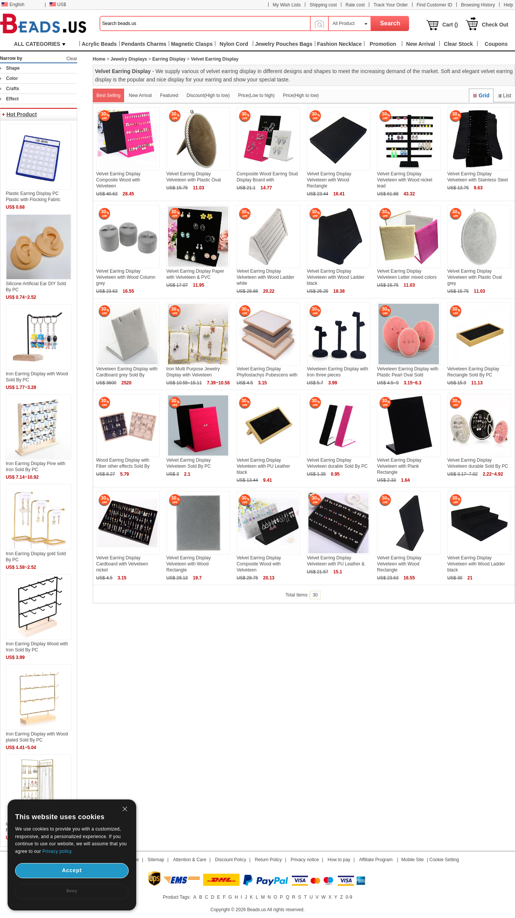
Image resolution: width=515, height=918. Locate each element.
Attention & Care (189, 859)
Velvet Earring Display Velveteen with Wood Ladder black (336, 277)
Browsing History (478, 5)
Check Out (495, 25)
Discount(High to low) (208, 95)
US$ (58, 4)
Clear (71, 58)
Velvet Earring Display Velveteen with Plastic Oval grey (474, 277)
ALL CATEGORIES (39, 44)
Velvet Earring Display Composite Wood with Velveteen (118, 180)
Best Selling (108, 95)
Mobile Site (412, 859)
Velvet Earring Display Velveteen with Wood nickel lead (404, 180)
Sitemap (156, 859)
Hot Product (21, 114)
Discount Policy (230, 859)
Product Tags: (176, 897)
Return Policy (268, 859)
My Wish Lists (287, 5)
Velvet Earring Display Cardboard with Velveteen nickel (122, 564)
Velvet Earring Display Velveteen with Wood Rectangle (329, 180)
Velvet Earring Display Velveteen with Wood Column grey (126, 277)
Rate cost (355, 5)
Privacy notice (305, 859)
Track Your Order (390, 5)
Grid (481, 95)
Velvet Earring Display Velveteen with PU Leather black (263, 466)
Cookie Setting (444, 859)
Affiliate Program (375, 859)
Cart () (450, 25)
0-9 (348, 897)
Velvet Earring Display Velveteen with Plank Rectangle (399, 466)
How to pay (339, 859)
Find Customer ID (434, 5)
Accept (72, 870)
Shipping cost (323, 5)
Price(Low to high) (256, 95)
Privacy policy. (57, 851)
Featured (169, 95)
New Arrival (140, 95)
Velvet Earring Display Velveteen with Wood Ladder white (265, 277)
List (504, 95)
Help (508, 5)
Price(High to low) (301, 95)
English (13, 4)
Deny (72, 891)
